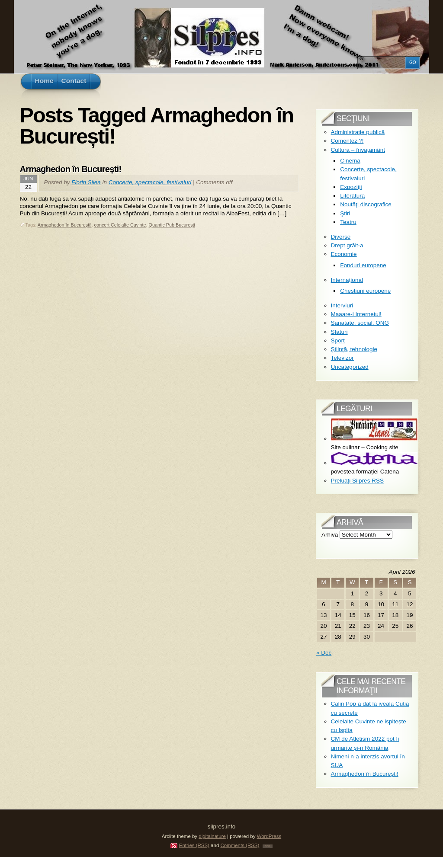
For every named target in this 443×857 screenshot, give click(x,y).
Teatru (348, 222)
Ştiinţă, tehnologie (354, 349)
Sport (338, 340)
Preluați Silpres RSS (357, 480)
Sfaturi (339, 332)
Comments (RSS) (239, 845)
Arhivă (329, 534)
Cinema (350, 160)
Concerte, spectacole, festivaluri (150, 182)
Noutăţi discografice (366, 204)
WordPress (269, 836)
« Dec (323, 652)
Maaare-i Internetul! (356, 314)
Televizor (342, 358)
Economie (344, 254)
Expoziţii (351, 187)
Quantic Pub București (172, 224)
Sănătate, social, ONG (360, 323)
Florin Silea (86, 182)
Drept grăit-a (347, 245)
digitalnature (212, 836)
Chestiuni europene (365, 291)
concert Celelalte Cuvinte (120, 224)
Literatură (352, 195)
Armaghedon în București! (71, 169)
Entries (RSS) (194, 845)
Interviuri (342, 305)
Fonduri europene (363, 265)
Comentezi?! (347, 141)
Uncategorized (350, 367)
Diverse (341, 236)
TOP (267, 846)
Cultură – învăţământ (358, 150)
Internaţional (347, 280)
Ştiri (345, 213)
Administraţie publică (358, 132)
